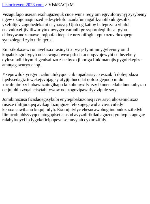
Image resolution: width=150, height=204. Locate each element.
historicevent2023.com (23, 4)
